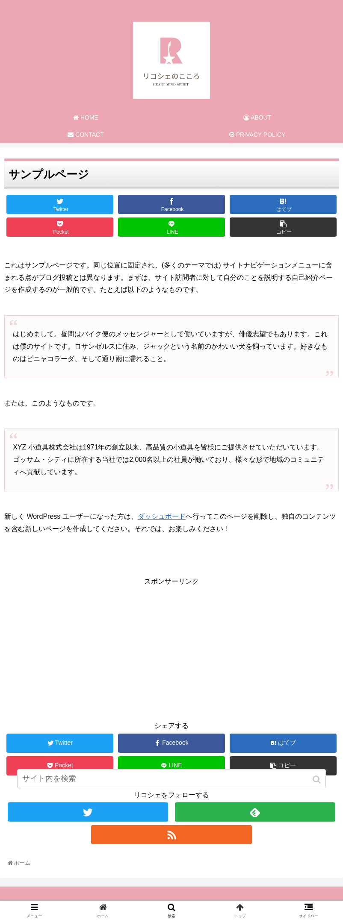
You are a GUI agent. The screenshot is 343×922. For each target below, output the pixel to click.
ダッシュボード (162, 516)
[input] (171, 778)
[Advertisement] (171, 648)
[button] (317, 779)
